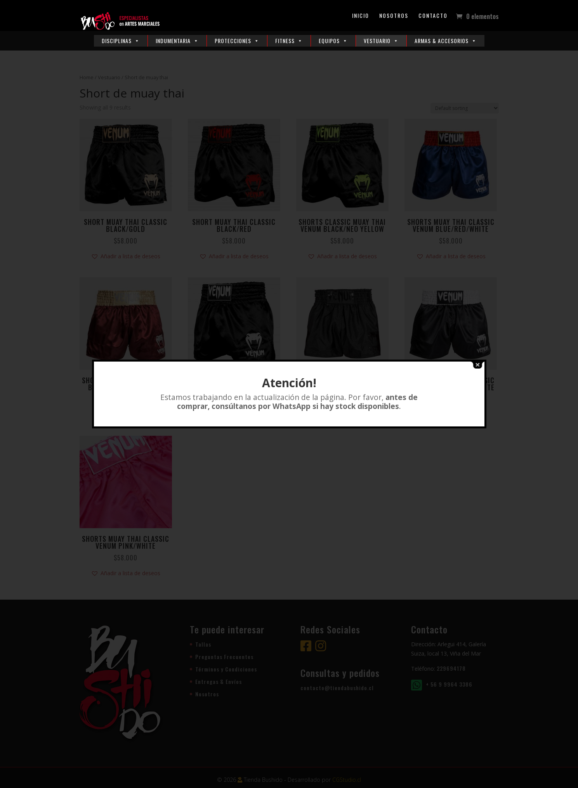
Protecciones (237, 41)
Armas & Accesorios (446, 41)
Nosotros (393, 16)
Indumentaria (177, 41)
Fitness (289, 41)
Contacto (433, 16)
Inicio (360, 16)
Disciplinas (121, 41)
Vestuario (381, 41)
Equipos (333, 41)
